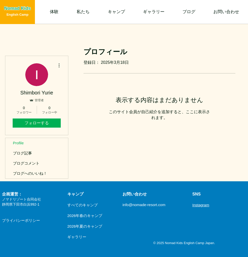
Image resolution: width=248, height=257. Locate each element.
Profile (18, 143)
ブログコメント (26, 163)
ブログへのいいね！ (30, 173)
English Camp (18, 14)
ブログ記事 (22, 153)
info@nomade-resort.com (143, 205)
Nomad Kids (17, 8)
